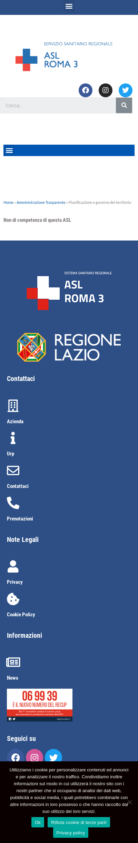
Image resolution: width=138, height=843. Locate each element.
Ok (38, 822)
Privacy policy (71, 832)
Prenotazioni (20, 519)
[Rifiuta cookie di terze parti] (129, 802)
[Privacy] (13, 566)
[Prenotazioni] (13, 503)
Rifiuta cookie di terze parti (78, 822)
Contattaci (18, 486)
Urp (10, 454)
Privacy (15, 582)
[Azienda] (13, 406)
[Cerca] (124, 105)
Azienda (15, 421)
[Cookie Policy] (13, 599)
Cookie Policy (21, 614)
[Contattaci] (13, 470)
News (12, 678)
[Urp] (13, 438)
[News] (13, 662)
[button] (69, 5)
